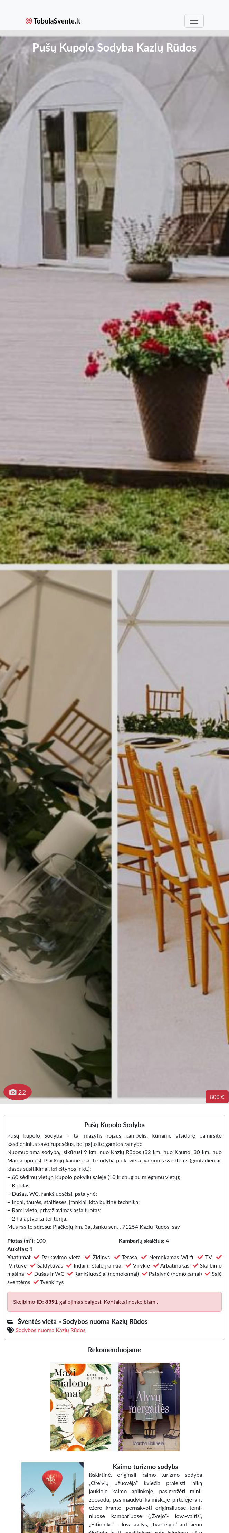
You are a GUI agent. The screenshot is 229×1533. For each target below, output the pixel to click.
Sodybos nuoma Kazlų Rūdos (50, 1330)
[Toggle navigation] (194, 21)
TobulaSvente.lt (53, 21)
